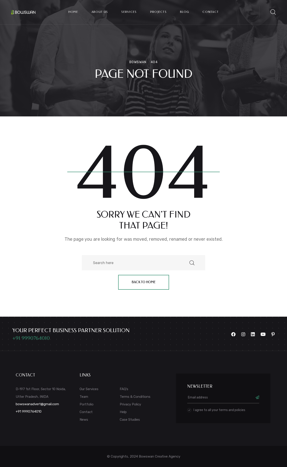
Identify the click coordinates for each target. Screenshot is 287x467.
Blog (184, 11)
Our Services (89, 389)
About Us (99, 11)
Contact (210, 11)
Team (84, 397)
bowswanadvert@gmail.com (37, 404)
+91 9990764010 (31, 338)
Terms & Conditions (135, 397)
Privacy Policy (130, 404)
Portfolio (86, 404)
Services (129, 11)
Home (73, 11)
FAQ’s (124, 389)
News (84, 420)
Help (123, 412)
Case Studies (130, 420)
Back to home (144, 282)
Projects (158, 11)
